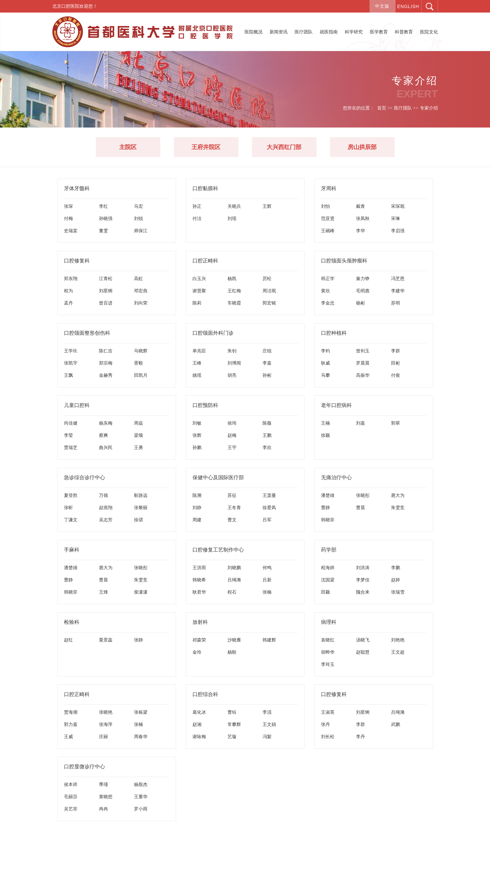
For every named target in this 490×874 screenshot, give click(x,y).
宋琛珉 (398, 206)
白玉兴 (199, 278)
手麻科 (71, 549)
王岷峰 (327, 230)
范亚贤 (327, 218)
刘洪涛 (363, 567)
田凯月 (140, 375)
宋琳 (395, 218)
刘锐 (138, 218)
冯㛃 (267, 736)
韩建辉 (269, 639)
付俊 (395, 375)
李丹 (360, 736)
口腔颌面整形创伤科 (87, 333)
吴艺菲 (70, 808)
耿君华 (199, 592)
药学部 (328, 549)
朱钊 (231, 350)
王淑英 (327, 712)
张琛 (68, 206)
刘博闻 (234, 363)
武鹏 (395, 724)
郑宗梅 (105, 363)
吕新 (267, 579)
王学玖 (70, 350)
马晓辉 (140, 350)
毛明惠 (363, 290)
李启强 (398, 230)
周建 (196, 519)
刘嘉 (360, 423)
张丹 (325, 724)
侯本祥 (70, 784)
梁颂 (138, 435)
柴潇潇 (140, 592)
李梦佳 (363, 579)
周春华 (140, 736)
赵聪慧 (363, 652)
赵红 (68, 639)
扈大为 (398, 495)
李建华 (398, 290)
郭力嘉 (70, 724)
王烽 (103, 592)
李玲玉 (327, 664)
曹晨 (360, 507)
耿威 (325, 363)
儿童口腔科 (77, 405)
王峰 (196, 363)
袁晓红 (327, 639)
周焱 (138, 423)
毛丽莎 (70, 796)
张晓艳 (105, 712)
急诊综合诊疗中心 (84, 477)
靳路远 (140, 495)
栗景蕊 (105, 639)
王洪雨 (199, 567)
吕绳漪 (234, 579)
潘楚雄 (327, 495)
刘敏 (196, 423)
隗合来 (363, 592)
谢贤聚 (199, 290)
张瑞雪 (398, 592)
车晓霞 (234, 302)
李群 (395, 350)
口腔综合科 (205, 694)
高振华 (363, 375)
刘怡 (325, 206)
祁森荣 (199, 639)
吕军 (267, 519)
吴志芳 (105, 519)
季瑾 (103, 784)
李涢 (267, 712)
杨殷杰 (140, 784)
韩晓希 (199, 579)
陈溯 (196, 495)
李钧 (325, 350)
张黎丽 (140, 507)
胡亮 (231, 375)
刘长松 (327, 736)
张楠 (267, 592)
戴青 (360, 206)
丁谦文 (70, 519)
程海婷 (327, 567)
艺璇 (231, 736)
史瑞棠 (70, 230)
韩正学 (327, 278)
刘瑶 (231, 218)
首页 (381, 108)
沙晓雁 (234, 639)
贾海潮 (70, 712)
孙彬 (267, 375)
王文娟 (269, 724)
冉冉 (103, 808)
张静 (138, 639)
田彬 (395, 363)
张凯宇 (70, 363)
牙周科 (328, 188)
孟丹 (68, 302)
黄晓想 (105, 796)
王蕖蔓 (269, 495)
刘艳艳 (398, 639)
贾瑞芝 (70, 447)
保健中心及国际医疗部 (218, 477)
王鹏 (267, 435)
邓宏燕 (140, 290)
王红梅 (234, 290)
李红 (103, 206)
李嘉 (267, 363)
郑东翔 (70, 278)
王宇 (231, 447)
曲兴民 (105, 447)
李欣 (267, 447)
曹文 (231, 519)
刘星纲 (105, 290)
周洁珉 (269, 290)
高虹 (138, 278)
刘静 (196, 507)
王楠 (325, 423)
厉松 (267, 278)
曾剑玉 (363, 350)
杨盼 (231, 652)
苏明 (395, 302)
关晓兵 (234, 206)
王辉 (267, 206)
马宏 (138, 206)
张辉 (196, 435)
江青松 (105, 278)
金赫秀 (105, 375)
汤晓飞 (363, 639)
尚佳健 (70, 423)
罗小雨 (140, 808)
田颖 (325, 592)
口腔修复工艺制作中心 (218, 549)
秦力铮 (363, 278)
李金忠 (327, 302)
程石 (231, 592)
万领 (103, 495)
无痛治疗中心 (336, 477)
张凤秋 (363, 218)
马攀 (325, 375)
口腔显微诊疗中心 (84, 766)
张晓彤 (363, 495)
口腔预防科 (205, 405)
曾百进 (105, 302)
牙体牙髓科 (77, 188)
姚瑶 (196, 375)
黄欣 (325, 290)
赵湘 (196, 724)
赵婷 (395, 579)
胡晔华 (327, 652)
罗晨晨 (363, 363)
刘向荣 (140, 302)
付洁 (196, 218)
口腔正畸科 (205, 260)
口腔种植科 (334, 333)
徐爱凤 (269, 507)
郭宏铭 (269, 302)
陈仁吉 (105, 350)
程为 (68, 290)
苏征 (231, 495)
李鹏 (395, 567)
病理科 (328, 622)
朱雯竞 (398, 507)
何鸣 (267, 567)
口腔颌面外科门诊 (213, 333)
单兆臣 (199, 350)
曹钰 (231, 712)
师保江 (140, 230)
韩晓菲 (327, 519)
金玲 (196, 652)
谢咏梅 (199, 736)
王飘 (68, 375)
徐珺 (138, 519)
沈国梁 (327, 579)
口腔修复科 (77, 260)
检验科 (71, 622)
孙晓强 (105, 218)
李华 (360, 230)
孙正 (196, 206)
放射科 (200, 622)
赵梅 (231, 435)
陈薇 (267, 423)
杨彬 (360, 302)
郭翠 (395, 423)
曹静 (325, 507)
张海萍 (105, 724)
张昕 (68, 507)
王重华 (140, 796)
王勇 (138, 447)
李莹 (68, 435)
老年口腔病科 (336, 405)
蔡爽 (103, 435)
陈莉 (196, 302)
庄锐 (267, 350)
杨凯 (231, 278)
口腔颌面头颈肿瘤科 (344, 260)
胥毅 (138, 363)
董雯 (103, 230)
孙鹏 (196, 447)
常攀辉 (234, 724)
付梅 (68, 218)
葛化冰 (199, 712)
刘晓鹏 (234, 567)
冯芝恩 (398, 278)
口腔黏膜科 (205, 188)
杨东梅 (105, 423)
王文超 (398, 652)
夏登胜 (70, 495)
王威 (68, 736)
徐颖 (325, 435)
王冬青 (234, 507)
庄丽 (103, 736)
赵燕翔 (105, 507)
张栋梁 (140, 712)
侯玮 (231, 423)
